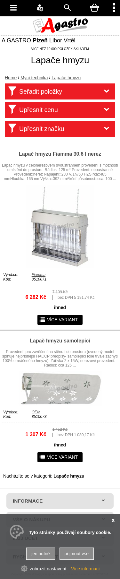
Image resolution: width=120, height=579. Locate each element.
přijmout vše (77, 553)
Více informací (85, 568)
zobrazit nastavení (48, 568)
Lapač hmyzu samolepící (60, 340)
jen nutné (40, 553)
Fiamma (38, 274)
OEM (36, 412)
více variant (58, 319)
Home (11, 77)
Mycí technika (34, 77)
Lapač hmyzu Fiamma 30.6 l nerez (60, 154)
